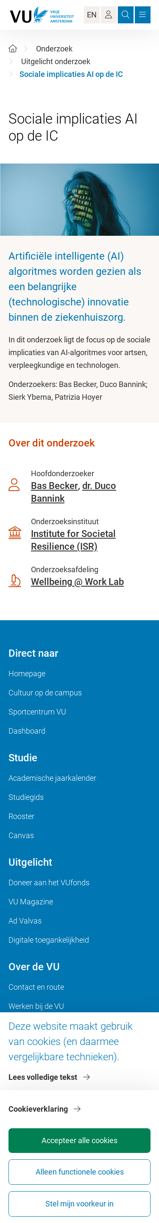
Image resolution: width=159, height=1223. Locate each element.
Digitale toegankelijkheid (48, 939)
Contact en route (36, 987)
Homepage (26, 673)
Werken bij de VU (36, 1006)
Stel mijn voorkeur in (79, 1203)
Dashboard (26, 730)
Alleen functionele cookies (80, 1171)
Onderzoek (54, 48)
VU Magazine (30, 901)
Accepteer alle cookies (79, 1140)
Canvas (21, 835)
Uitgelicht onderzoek (55, 61)
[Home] (12, 48)
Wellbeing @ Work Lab (77, 581)
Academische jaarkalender (52, 778)
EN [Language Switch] (92, 14)
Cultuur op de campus (45, 692)
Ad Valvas (25, 920)
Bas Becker (54, 485)
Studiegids (26, 797)
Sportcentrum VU (37, 711)
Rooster (21, 816)
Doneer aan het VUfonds (48, 882)
